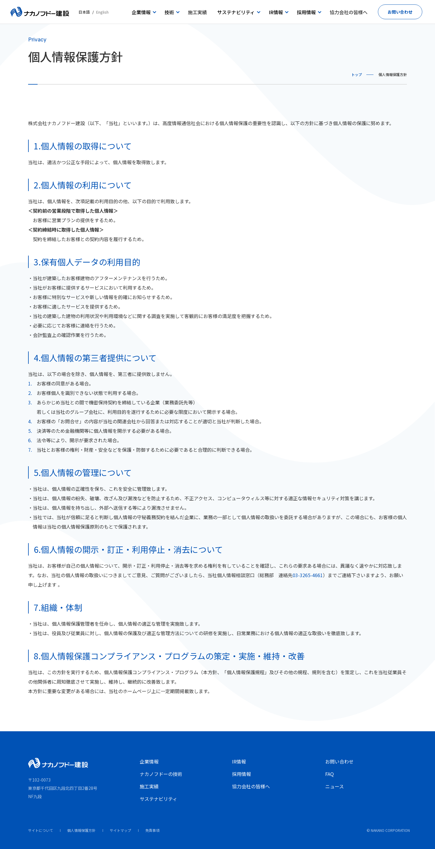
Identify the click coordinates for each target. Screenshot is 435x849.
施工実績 (149, 786)
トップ (356, 74)
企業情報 (149, 761)
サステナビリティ (158, 798)
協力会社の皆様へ (251, 786)
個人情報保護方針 (81, 830)
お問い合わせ (339, 761)
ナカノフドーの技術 (161, 773)
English (102, 12)
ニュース (334, 786)
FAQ (329, 773)
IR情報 (239, 761)
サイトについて (40, 830)
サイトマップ (120, 830)
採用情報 (241, 773)
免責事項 (152, 830)
